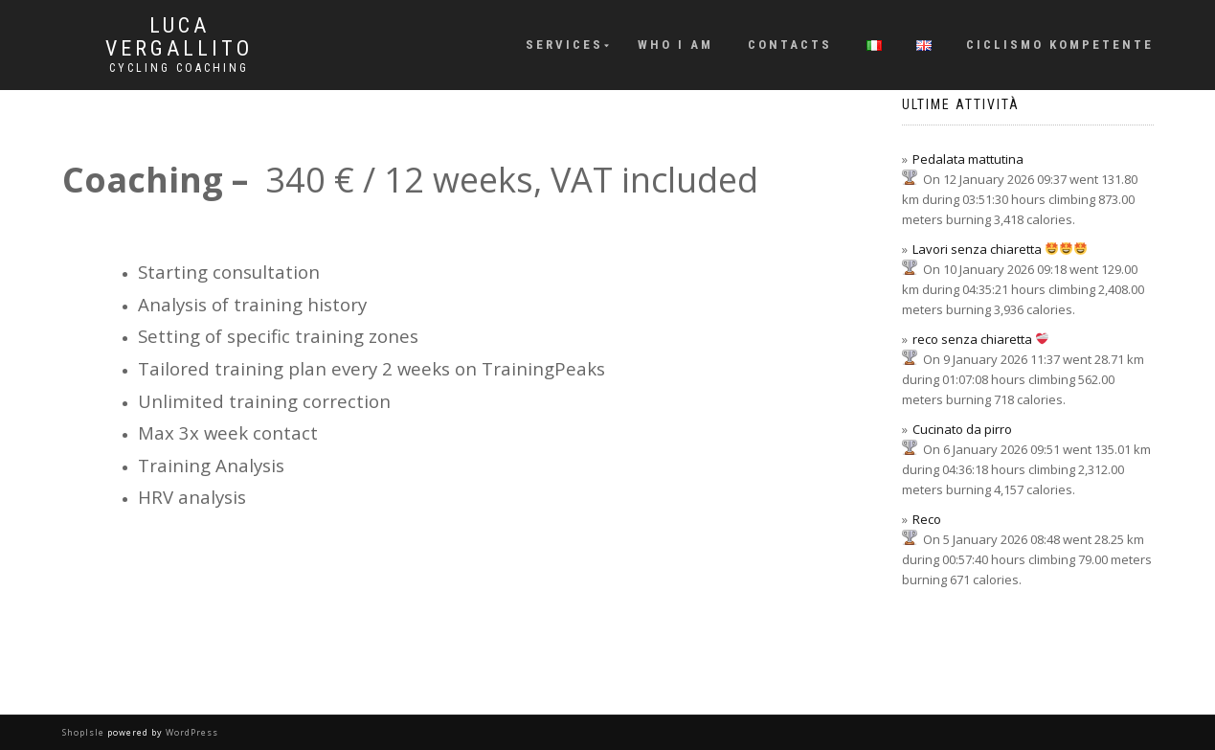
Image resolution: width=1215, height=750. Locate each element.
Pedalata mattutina (968, 159)
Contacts (790, 44)
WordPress (190, 732)
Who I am (675, 44)
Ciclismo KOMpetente (1060, 44)
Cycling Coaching (179, 68)
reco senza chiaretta (980, 339)
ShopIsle (84, 732)
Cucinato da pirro (962, 429)
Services (564, 44)
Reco (926, 519)
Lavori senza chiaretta (999, 249)
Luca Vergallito (179, 37)
